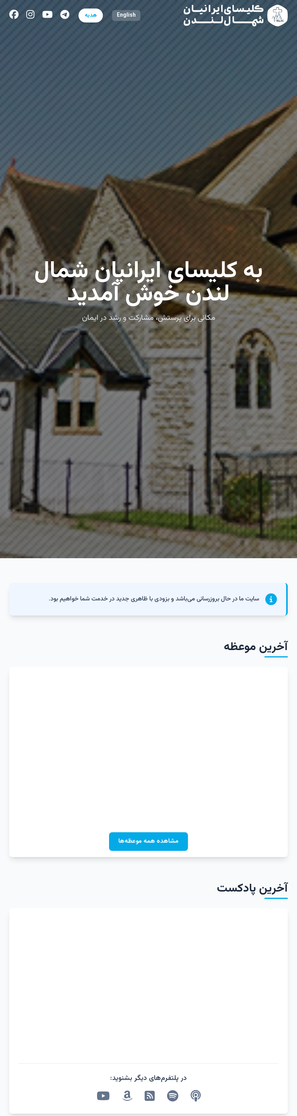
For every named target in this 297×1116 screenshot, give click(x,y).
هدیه (91, 15)
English (126, 15)
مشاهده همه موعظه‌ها (148, 841)
